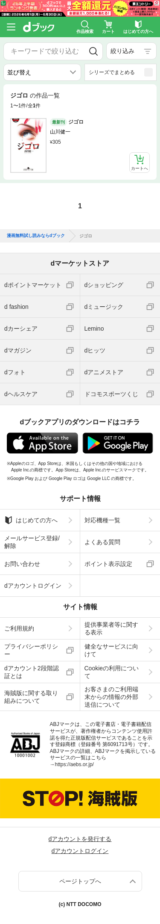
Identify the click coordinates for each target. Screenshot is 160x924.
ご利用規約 (19, 628)
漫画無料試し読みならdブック (36, 236)
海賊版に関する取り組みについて (31, 697)
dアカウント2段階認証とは (31, 672)
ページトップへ (80, 881)
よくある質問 (102, 542)
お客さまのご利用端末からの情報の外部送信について (111, 697)
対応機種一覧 (102, 520)
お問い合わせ (22, 563)
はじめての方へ (31, 520)
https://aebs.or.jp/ (74, 764)
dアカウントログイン (32, 585)
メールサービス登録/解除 (32, 542)
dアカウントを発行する (80, 838)
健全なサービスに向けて (111, 650)
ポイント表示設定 (108, 563)
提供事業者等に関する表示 (111, 628)
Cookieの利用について (111, 672)
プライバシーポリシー (31, 650)
